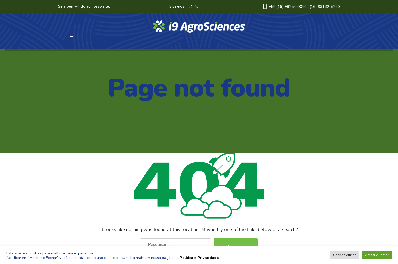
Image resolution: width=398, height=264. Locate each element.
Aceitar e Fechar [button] (377, 255)
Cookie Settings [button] (344, 255)
